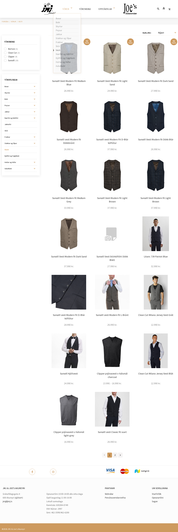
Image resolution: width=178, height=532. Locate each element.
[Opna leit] (158, 9)
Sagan (155, 501)
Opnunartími (157, 497)
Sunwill (13, 60)
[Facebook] (32, 472)
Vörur (13, 21)
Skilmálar (109, 493)
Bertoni (13, 48)
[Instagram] (53, 472)
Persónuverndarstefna (115, 497)
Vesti (20, 21)
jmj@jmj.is (7, 501)
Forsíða (5, 21)
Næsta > (120, 455)
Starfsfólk (156, 493)
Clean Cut (14, 52)
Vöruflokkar (11, 80)
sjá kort (18, 497)
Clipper (12, 56)
